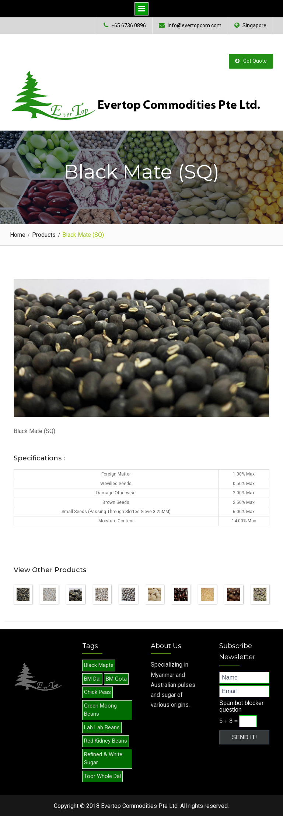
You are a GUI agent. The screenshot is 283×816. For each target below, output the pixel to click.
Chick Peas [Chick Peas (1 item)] (97, 691)
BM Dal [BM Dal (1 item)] (92, 678)
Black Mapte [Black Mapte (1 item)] (98, 664)
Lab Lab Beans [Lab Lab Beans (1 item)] (102, 727)
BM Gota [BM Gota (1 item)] (116, 678)
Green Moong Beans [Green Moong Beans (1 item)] (100, 709)
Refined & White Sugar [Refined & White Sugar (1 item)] (103, 758)
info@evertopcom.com (194, 26)
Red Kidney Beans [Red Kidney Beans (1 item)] (105, 740)
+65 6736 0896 (128, 26)
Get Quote (251, 60)
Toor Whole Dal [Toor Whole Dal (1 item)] (102, 775)
